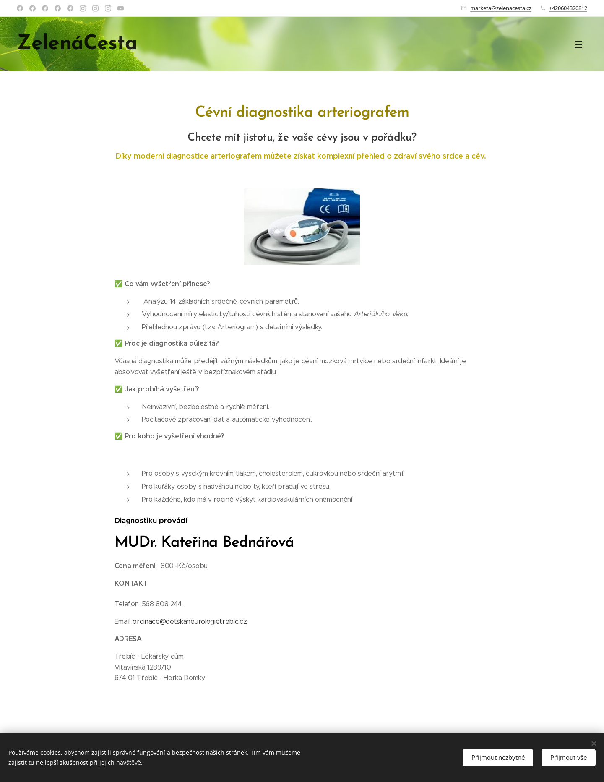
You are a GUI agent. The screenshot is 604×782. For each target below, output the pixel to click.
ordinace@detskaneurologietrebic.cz (190, 622)
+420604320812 (568, 8)
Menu (578, 44)
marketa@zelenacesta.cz (500, 8)
